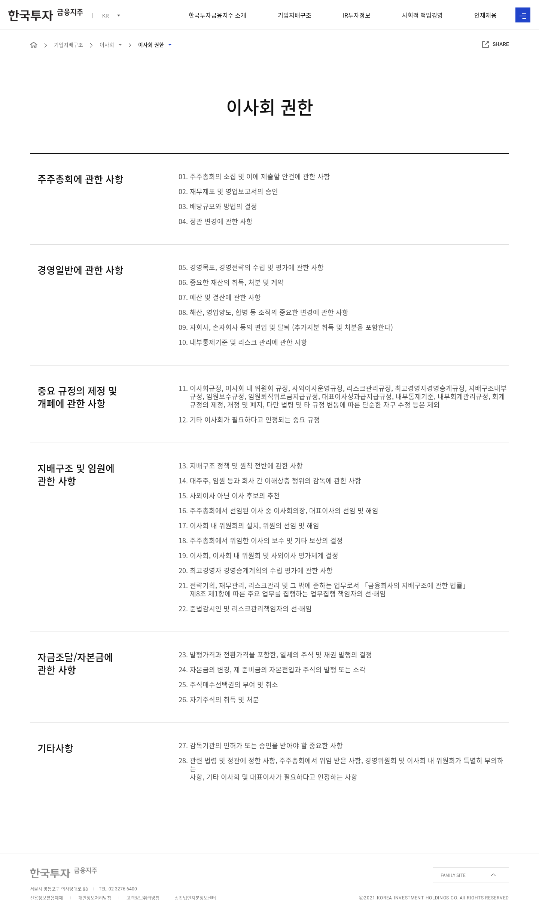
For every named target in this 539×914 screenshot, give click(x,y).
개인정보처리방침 (94, 898)
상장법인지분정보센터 (195, 898)
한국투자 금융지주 (45, 15)
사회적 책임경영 (422, 14)
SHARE (495, 44)
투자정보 (357, 14)
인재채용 (485, 14)
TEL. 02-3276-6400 (118, 889)
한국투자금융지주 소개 (217, 14)
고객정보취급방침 (143, 898)
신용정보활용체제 (46, 898)
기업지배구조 (294, 14)
